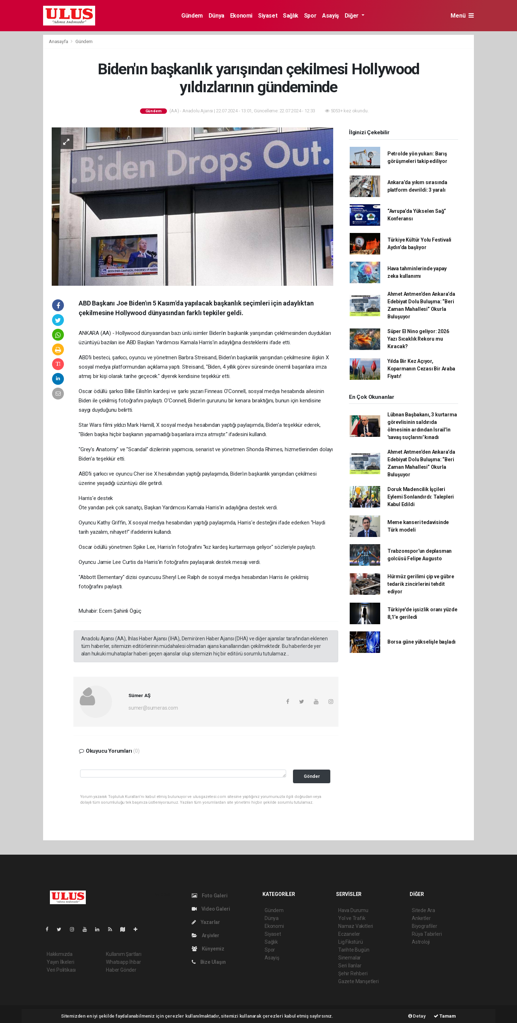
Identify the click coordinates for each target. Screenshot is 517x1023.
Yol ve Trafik (351, 918)
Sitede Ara (423, 910)
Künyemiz (208, 949)
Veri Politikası (61, 970)
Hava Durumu (353, 910)
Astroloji (421, 942)
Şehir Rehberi (353, 973)
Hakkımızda (60, 954)
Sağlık (290, 15)
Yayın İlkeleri (60, 962)
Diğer (352, 15)
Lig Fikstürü (350, 942)
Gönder (312, 776)
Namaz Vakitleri (355, 926)
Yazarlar (206, 922)
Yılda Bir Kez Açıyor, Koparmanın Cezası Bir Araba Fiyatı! (421, 368)
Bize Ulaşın (209, 962)
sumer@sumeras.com (153, 708)
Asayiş (330, 15)
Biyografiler (424, 926)
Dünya (216, 15)
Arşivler (205, 935)
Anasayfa (59, 41)
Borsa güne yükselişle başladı (421, 642)
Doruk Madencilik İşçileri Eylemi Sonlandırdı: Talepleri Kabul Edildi (420, 496)
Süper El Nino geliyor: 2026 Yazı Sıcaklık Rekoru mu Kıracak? (418, 338)
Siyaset (267, 15)
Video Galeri (211, 909)
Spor (310, 15)
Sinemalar (349, 958)
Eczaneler (349, 934)
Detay (417, 1016)
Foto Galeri (210, 895)
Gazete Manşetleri (358, 981)
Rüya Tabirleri (427, 934)
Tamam (445, 1016)
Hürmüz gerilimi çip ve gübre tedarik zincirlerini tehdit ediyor (420, 584)
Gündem (192, 15)
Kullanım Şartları (123, 954)
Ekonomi (241, 15)
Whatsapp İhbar (123, 962)
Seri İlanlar (350, 965)
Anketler (421, 918)
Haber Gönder (121, 970)
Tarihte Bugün (353, 950)
